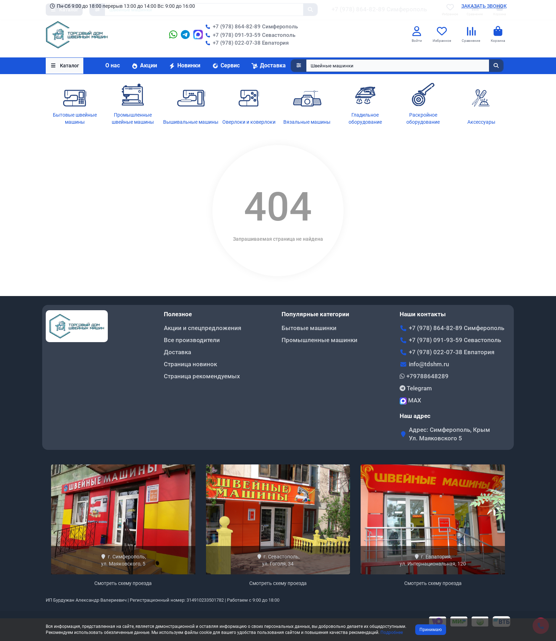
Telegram (416, 388)
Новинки (184, 65)
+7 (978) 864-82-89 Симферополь (250, 26)
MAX (410, 401)
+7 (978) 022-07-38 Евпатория (246, 43)
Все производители (192, 340)
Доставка (268, 65)
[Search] (405, 66)
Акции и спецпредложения (202, 327)
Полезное (178, 314)
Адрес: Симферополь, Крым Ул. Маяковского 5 (449, 434)
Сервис (226, 65)
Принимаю (430, 629)
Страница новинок (190, 364)
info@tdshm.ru (429, 364)
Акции (144, 65)
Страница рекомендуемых (202, 376)
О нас (112, 65)
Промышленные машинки (319, 340)
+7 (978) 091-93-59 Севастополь (249, 35)
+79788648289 (424, 376)
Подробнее (391, 632)
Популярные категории (315, 314)
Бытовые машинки (309, 327)
